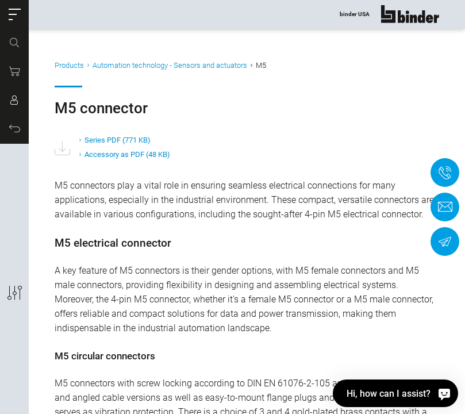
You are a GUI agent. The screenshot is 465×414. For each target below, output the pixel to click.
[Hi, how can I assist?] (395, 393)
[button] (14, 14)
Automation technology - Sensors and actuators (170, 65)
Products (69, 65)
